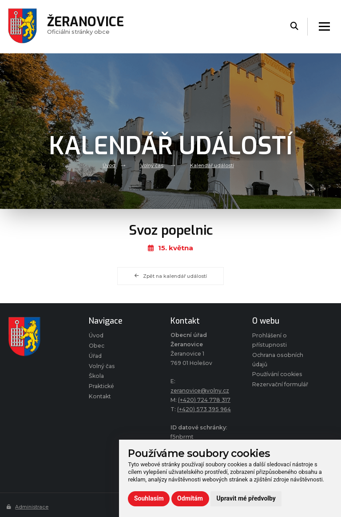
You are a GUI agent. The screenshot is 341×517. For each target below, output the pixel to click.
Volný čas (151, 165)
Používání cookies (277, 374)
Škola (96, 376)
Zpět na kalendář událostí (170, 276)
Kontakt (100, 396)
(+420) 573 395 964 (204, 409)
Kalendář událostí (212, 165)
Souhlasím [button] (149, 498)
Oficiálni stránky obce (85, 26)
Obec (96, 345)
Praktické (101, 386)
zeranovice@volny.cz (199, 390)
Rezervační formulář (280, 384)
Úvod (109, 165)
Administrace (28, 507)
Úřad (95, 356)
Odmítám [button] (190, 498)
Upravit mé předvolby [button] (246, 498)
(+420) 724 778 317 (204, 400)
